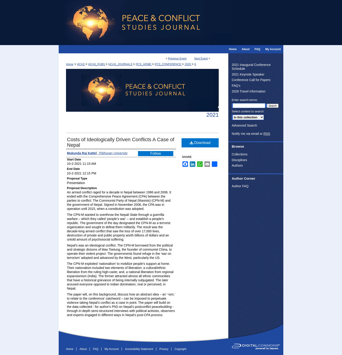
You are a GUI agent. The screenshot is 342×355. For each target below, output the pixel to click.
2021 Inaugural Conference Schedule (251, 66)
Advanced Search (244, 125)
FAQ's (236, 85)
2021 (213, 115)
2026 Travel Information (248, 91)
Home (69, 64)
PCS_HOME (144, 64)
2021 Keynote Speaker (248, 74)
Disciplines (239, 160)
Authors (237, 165)
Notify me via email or (251, 134)
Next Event (201, 58)
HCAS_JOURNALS (120, 64)
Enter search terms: (245, 100)
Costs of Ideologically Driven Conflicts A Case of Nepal (120, 142)
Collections (239, 154)
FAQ (96, 349)
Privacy (164, 349)
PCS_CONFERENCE (168, 64)
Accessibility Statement (139, 349)
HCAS (81, 64)
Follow (155, 153)
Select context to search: (248, 111)
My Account (112, 349)
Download (200, 143)
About (84, 349)
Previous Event (177, 58)
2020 (188, 64)
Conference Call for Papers (251, 80)
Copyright (180, 349)
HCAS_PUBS (97, 64)
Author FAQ (240, 186)
